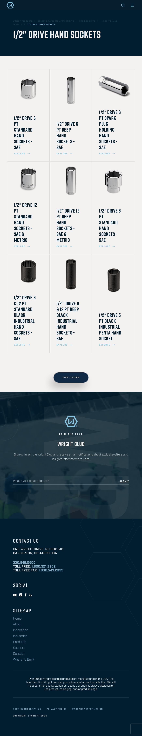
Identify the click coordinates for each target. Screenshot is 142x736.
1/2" (17, 562)
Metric (19, 654)
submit (124, 481)
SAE (17, 659)
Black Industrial (27, 586)
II (16, 688)
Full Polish (23, 591)
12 (16, 630)
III (16, 693)
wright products (22, 21)
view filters (71, 377)
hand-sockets (87, 21)
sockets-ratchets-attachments (56, 21)
